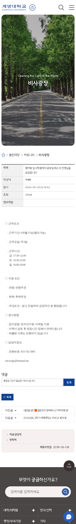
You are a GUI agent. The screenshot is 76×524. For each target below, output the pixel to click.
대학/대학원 (10, 510)
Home (3, 155)
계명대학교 (14, 6)
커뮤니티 (29, 155)
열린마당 (14, 155)
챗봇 (68, 516)
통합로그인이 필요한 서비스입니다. (32, 382)
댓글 (4, 374)
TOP (69, 466)
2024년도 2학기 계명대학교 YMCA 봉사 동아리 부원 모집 (47, 418)
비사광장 (44, 155)
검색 (61, 7)
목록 (8, 397)
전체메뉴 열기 (72, 7)
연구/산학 (46, 510)
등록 (69, 382)
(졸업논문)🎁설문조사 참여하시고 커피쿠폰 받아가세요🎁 (47, 410)
